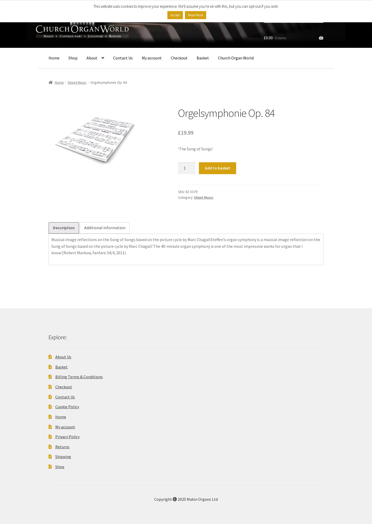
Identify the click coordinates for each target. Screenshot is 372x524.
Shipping (63, 456)
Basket (203, 57)
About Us (63, 356)
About (92, 57)
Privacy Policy (67, 436)
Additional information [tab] (104, 227)
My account (152, 57)
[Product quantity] (187, 168)
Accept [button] (175, 15)
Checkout (179, 57)
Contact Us (123, 57)
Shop (73, 57)
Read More (195, 15)
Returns (62, 446)
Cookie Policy (67, 406)
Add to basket (217, 168)
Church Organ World (236, 57)
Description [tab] (64, 227)
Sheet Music (77, 82)
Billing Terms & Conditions (79, 376)
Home (54, 57)
